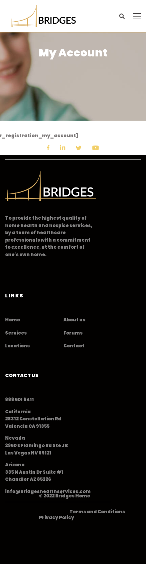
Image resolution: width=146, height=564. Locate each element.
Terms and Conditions (97, 512)
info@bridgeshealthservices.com (48, 491)
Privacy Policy (56, 517)
